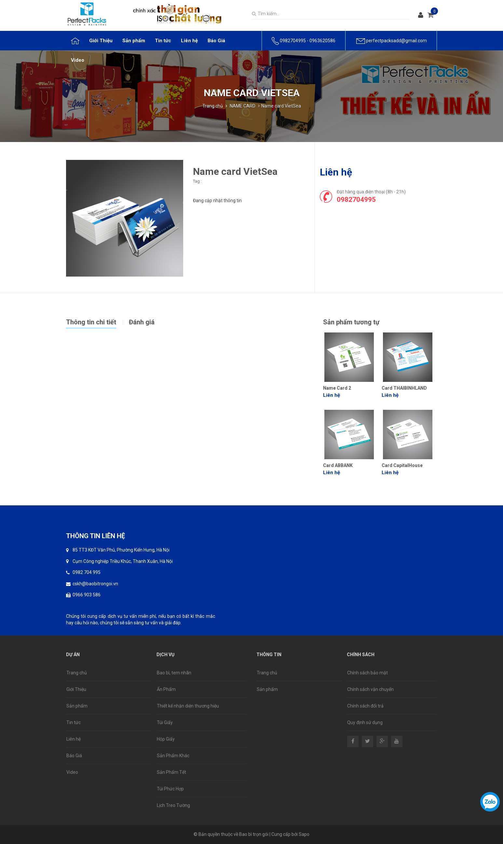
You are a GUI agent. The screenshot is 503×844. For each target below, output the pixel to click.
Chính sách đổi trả (365, 705)
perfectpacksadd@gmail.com (396, 40)
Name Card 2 (337, 388)
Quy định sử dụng (365, 722)
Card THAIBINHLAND (404, 388)
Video (72, 772)
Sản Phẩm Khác (173, 755)
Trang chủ (212, 106)
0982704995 (293, 40)
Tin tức (73, 722)
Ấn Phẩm (166, 689)
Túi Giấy (165, 722)
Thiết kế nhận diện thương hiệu (188, 705)
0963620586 (322, 40)
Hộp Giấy (166, 739)
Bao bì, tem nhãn (174, 672)
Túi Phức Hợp (170, 788)
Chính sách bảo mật (367, 672)
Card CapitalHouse (402, 465)
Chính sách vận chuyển (370, 689)
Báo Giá (74, 755)
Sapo (304, 834)
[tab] (97, 321)
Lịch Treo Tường (173, 805)
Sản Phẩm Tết (171, 772)
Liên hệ (73, 739)
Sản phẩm (77, 705)
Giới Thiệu (76, 689)
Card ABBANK (338, 465)
